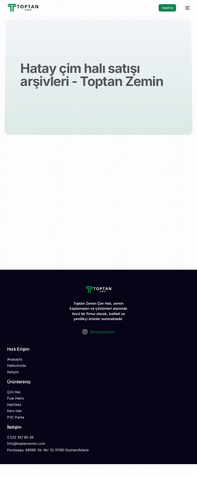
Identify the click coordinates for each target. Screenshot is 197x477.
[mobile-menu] (185, 7)
